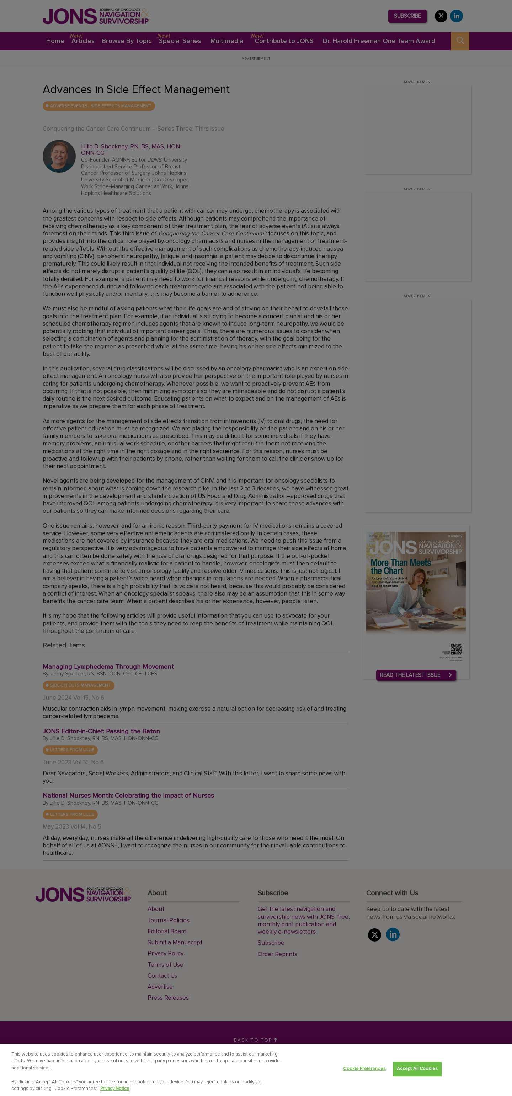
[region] (256, 1070)
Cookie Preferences (364, 1069)
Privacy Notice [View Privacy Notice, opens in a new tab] (114, 1088)
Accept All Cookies (417, 1069)
